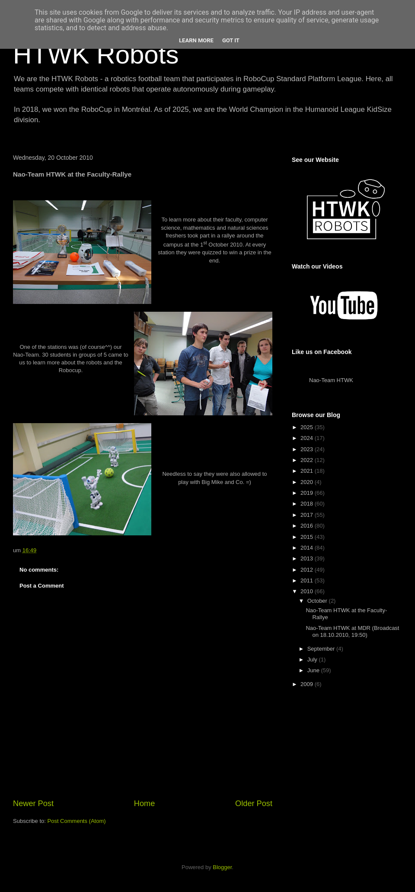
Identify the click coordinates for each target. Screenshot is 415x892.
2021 (307, 471)
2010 (307, 591)
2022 (307, 460)
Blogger (222, 867)
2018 (307, 503)
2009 (307, 684)
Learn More (196, 40)
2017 (307, 515)
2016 (307, 525)
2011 (307, 580)
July (313, 659)
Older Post (253, 803)
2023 (307, 449)
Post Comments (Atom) (77, 821)
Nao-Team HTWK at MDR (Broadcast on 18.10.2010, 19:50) (352, 631)
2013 (307, 558)
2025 (307, 427)
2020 (307, 482)
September (321, 648)
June (314, 670)
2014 (307, 547)
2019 (307, 493)
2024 (307, 438)
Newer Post (33, 803)
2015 (307, 537)
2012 (307, 569)
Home (144, 803)
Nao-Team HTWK (331, 380)
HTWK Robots (96, 54)
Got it (230, 40)
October (318, 601)
